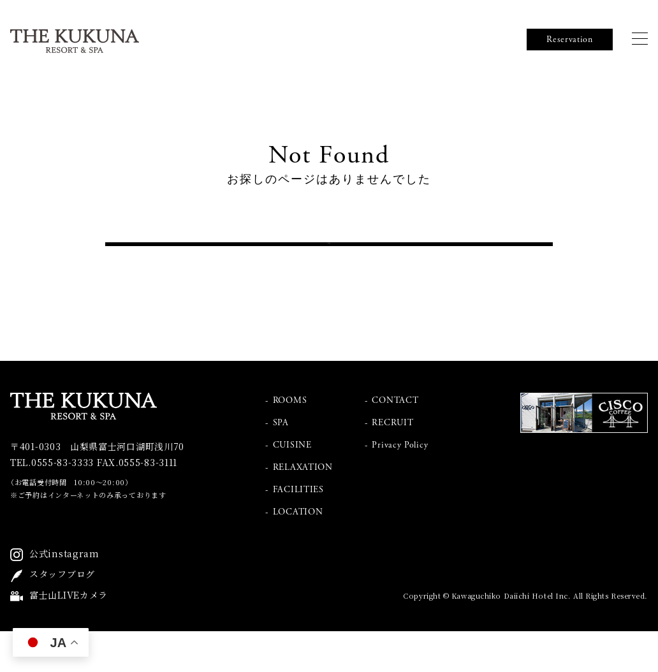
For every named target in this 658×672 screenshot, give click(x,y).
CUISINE (292, 486)
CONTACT (395, 441)
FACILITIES (298, 530)
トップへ (329, 264)
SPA (281, 463)
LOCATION (298, 553)
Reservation (569, 39)
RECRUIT (392, 463)
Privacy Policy (400, 486)
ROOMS (290, 441)
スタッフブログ (62, 615)
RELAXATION (303, 508)
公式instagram (64, 594)
